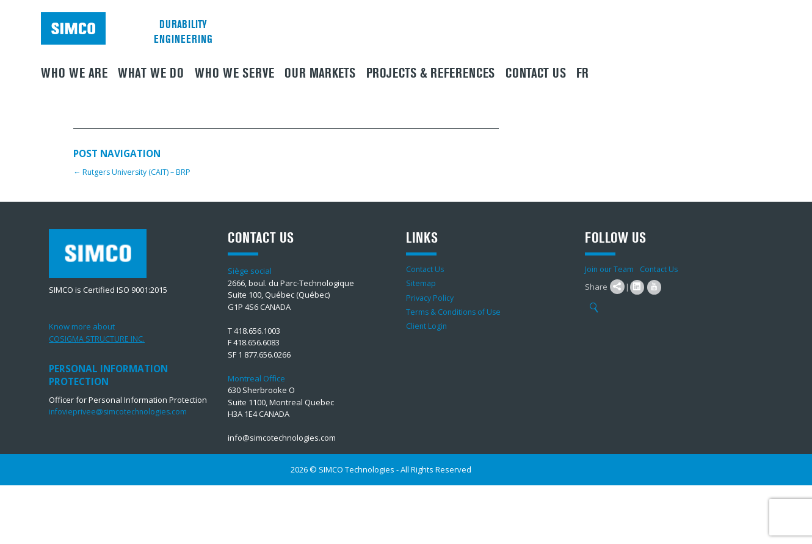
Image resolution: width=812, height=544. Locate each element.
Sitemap (421, 283)
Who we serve (234, 73)
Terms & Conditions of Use (455, 311)
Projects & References (430, 73)
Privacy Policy (431, 297)
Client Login (427, 325)
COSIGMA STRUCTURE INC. (97, 338)
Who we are (74, 73)
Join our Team (610, 268)
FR (582, 73)
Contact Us (536, 73)
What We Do (151, 73)
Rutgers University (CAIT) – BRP (134, 171)
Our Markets (320, 73)
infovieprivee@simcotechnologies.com (120, 411)
